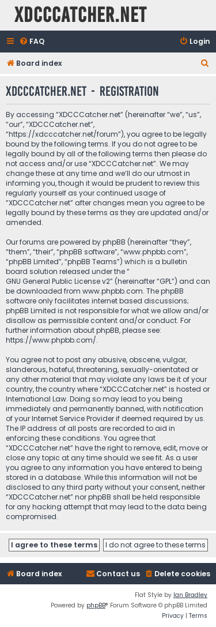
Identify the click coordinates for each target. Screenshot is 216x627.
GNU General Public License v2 (58, 281)
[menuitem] (31, 42)
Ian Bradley (190, 595)
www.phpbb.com (112, 291)
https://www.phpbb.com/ (51, 340)
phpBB (95, 605)
